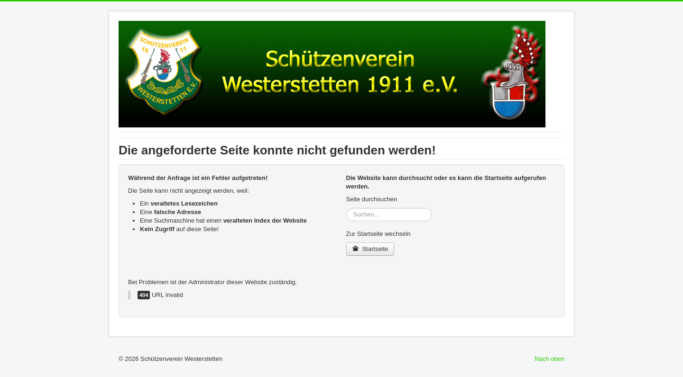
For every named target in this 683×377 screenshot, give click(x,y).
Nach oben (549, 358)
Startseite (370, 248)
